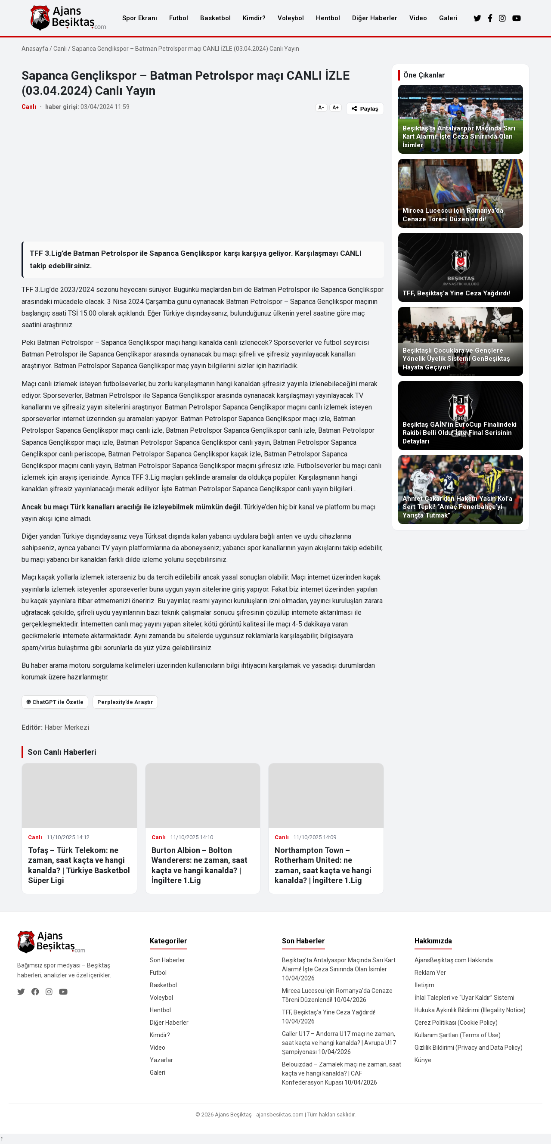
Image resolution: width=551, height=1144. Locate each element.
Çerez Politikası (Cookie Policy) (456, 1022)
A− (321, 108)
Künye (423, 1060)
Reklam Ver (430, 972)
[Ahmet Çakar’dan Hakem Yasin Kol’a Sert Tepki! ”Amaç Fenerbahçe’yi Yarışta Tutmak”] (460, 489)
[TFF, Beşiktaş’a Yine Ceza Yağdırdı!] (460, 267)
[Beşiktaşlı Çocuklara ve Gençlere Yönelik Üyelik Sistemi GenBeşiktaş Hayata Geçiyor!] (460, 341)
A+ (335, 108)
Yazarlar (161, 1060)
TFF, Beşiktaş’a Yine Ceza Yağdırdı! (328, 1012)
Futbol (178, 18)
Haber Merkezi (66, 727)
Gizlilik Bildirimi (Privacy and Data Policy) (469, 1047)
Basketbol (215, 18)
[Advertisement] (203, 178)
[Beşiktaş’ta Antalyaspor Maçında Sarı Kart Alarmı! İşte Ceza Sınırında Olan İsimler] (460, 119)
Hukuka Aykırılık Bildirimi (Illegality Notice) (470, 1010)
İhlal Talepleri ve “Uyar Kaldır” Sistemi (464, 997)
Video (418, 18)
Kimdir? (254, 18)
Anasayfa (35, 48)
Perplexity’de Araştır (125, 702)
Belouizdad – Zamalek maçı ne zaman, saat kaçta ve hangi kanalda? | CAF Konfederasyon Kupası (341, 1073)
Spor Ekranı (139, 18)
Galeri (448, 18)
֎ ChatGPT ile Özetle (55, 702)
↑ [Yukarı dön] (1, 1139)
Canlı (60, 48)
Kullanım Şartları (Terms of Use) (458, 1035)
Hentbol (328, 18)
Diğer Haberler (374, 18)
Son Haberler (167, 960)
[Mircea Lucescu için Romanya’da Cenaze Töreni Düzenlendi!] (460, 193)
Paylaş (365, 108)
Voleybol (291, 18)
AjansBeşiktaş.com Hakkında (454, 960)
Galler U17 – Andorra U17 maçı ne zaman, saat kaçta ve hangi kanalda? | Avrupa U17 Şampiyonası (339, 1042)
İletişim (424, 985)
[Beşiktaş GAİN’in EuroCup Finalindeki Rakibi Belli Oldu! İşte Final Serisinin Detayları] (460, 415)
